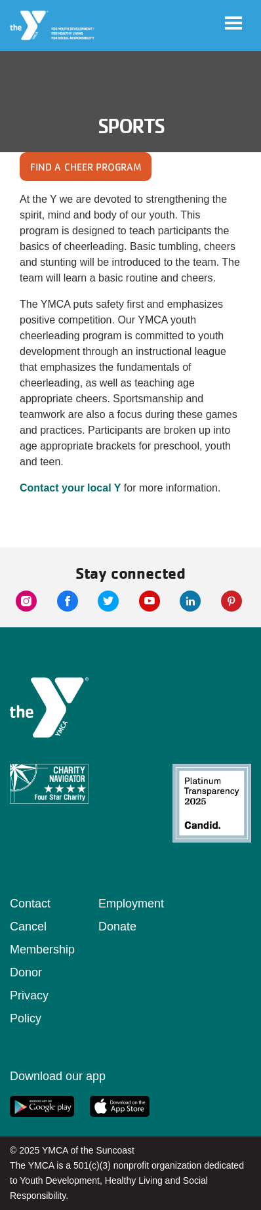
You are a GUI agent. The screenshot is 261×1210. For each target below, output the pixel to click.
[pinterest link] (231, 601)
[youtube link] (149, 601)
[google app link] (42, 1106)
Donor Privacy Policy (29, 995)
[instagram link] (26, 601)
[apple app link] (120, 1106)
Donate (117, 926)
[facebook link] (67, 601)
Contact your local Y (70, 487)
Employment (131, 903)
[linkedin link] (190, 601)
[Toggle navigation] (233, 22)
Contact (30, 903)
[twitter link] (108, 601)
